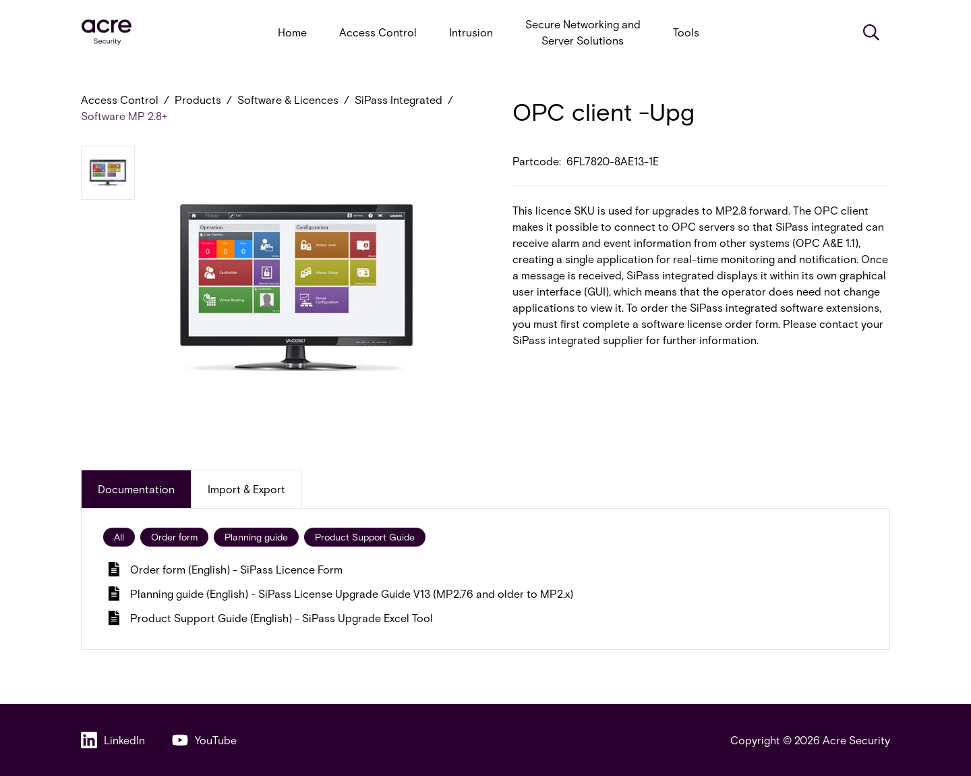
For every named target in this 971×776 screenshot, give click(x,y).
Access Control (378, 32)
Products (198, 99)
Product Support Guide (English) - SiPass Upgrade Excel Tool (271, 618)
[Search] (871, 32)
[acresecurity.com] (106, 33)
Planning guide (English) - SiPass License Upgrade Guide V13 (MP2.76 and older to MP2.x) (341, 593)
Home (292, 32)
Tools (686, 32)
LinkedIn (113, 740)
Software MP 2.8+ (124, 115)
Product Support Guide (365, 537)
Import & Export (246, 488)
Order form (174, 537)
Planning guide (256, 537)
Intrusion (471, 32)
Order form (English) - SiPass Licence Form (226, 569)
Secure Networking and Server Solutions (583, 32)
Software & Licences (288, 99)
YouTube (204, 740)
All (119, 537)
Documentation (136, 488)
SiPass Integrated (398, 99)
